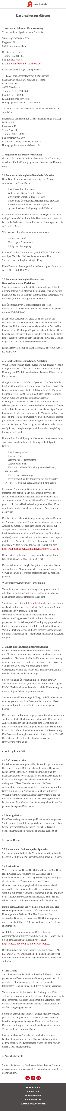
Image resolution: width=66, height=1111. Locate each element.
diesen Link (33, 603)
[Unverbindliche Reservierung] (38, 1078)
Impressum (33, 1091)
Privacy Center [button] (33, 1099)
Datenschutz (33, 1087)
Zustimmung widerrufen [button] (33, 1103)
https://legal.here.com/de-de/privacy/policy (25, 943)
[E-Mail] (33, 1078)
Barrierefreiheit (33, 1095)
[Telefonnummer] (27, 1078)
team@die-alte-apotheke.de (26, 63)
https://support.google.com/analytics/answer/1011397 (31, 548)
